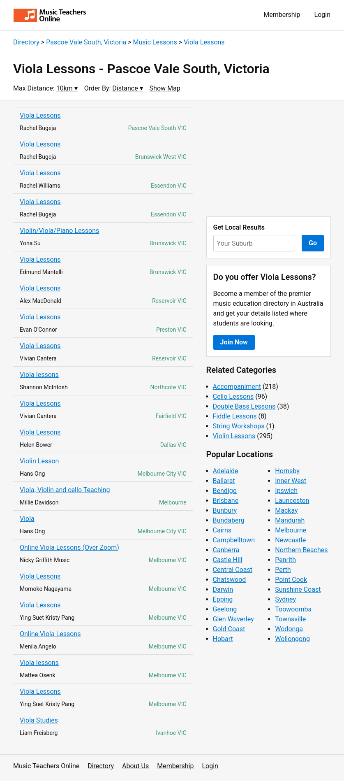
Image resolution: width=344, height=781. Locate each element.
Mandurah (290, 520)
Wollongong (292, 639)
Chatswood (229, 579)
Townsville (290, 619)
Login (322, 15)
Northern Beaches (301, 550)
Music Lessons (155, 42)
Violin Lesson (39, 461)
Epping (223, 599)
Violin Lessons (234, 436)
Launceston (292, 500)
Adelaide (225, 471)
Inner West (290, 481)
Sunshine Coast (298, 589)
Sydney (285, 599)
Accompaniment (237, 386)
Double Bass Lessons (244, 406)
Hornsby (287, 471)
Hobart (223, 639)
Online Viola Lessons (50, 634)
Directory (26, 42)
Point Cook (291, 579)
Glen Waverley (233, 619)
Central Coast (232, 570)
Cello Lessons (233, 396)
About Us (135, 766)
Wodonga (289, 629)
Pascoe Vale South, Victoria (86, 42)
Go (313, 243)
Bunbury (225, 510)
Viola (27, 519)
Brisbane (226, 500)
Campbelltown (234, 540)
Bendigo (225, 491)
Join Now (234, 342)
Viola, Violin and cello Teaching (65, 490)
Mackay (286, 510)
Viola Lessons (204, 42)
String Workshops (239, 426)
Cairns (222, 530)
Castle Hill (227, 560)
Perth (283, 570)
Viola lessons (39, 375)
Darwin (223, 589)
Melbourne (290, 530)
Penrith (285, 560)
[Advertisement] (268, 158)
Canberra (226, 550)
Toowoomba (293, 609)
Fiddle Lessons (235, 416)
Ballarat (224, 481)
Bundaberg (229, 520)
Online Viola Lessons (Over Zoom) (69, 547)
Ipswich (286, 491)
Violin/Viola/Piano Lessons (59, 231)
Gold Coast (229, 629)
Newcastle (290, 540)
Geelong (225, 609)
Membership (281, 15)
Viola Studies (39, 720)
